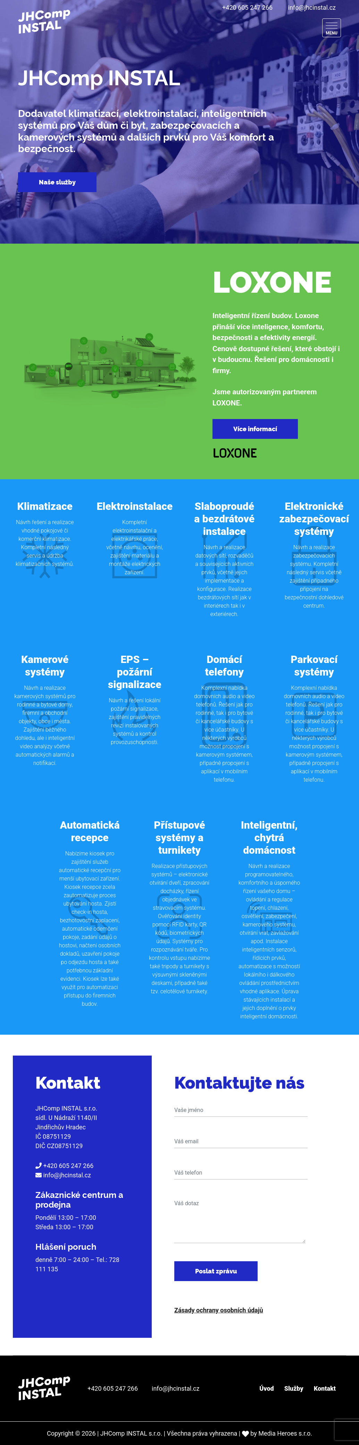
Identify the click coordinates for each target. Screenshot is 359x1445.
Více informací (255, 429)
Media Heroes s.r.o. (285, 1433)
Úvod (266, 1388)
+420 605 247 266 (247, 7)
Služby (293, 1388)
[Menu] (331, 27)
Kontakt (325, 1388)
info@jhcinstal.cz (312, 7)
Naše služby (57, 182)
